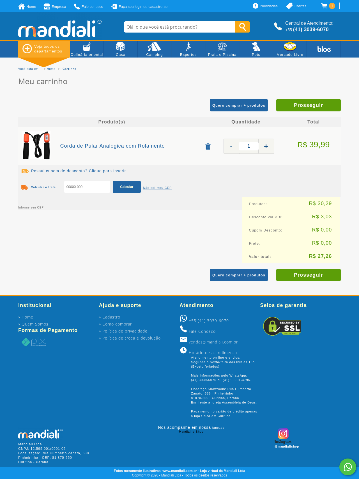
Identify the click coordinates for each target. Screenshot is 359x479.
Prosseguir (308, 105)
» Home (25, 317)
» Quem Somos (33, 324)
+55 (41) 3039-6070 (209, 320)
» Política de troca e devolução (130, 338)
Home (51, 68)
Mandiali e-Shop (191, 431)
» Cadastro (109, 317)
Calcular (126, 187)
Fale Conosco (202, 331)
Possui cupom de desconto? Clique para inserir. (79, 171)
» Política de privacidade (123, 331)
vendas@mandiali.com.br (213, 342)
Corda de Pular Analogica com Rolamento (112, 146)
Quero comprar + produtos (238, 105)
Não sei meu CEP (157, 187)
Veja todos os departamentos (42, 48)
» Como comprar (115, 324)
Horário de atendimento (213, 352)
